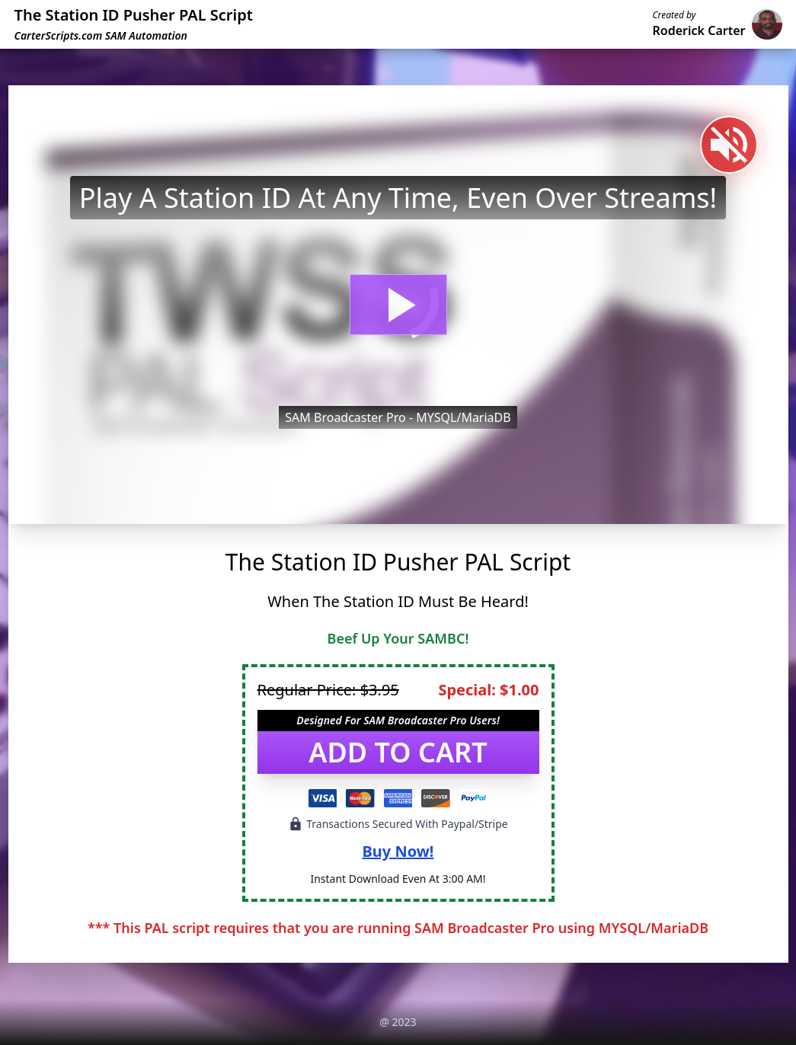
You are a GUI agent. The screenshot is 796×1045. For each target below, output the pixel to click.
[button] (398, 304)
